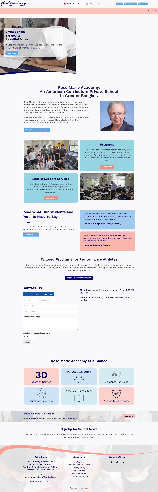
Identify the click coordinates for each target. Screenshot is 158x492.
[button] (52, 11)
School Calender (130, 4)
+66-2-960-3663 (73, 4)
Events (92, 11)
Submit (27, 343)
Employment (79, 462)
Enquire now (12, 53)
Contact (101, 11)
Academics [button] (52, 11)
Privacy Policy (79, 467)
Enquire (118, 4)
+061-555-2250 (94, 4)
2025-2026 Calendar (79, 476)
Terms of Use (79, 470)
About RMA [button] (80, 11)
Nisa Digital (83, 488)
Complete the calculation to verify (37, 333)
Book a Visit (144, 4)
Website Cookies (79, 473)
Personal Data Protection (79, 464)
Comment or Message (31, 317)
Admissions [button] (66, 11)
